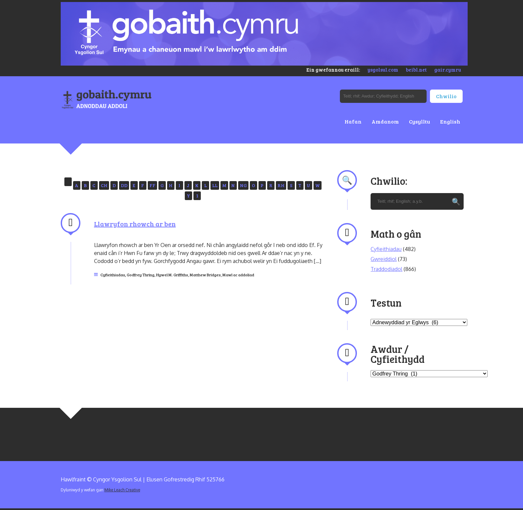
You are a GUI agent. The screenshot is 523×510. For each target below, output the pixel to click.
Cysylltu (419, 121)
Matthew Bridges (205, 274)
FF (152, 185)
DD (124, 185)
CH (104, 185)
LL (214, 185)
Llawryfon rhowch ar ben (135, 223)
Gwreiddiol (384, 259)
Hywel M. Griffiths (172, 274)
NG (243, 185)
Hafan (353, 121)
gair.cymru (447, 69)
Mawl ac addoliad (238, 274)
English (450, 121)
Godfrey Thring (140, 274)
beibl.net (416, 69)
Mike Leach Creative (122, 489)
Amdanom (385, 121)
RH (281, 185)
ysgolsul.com (383, 69)
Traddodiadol (386, 269)
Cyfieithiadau (112, 274)
